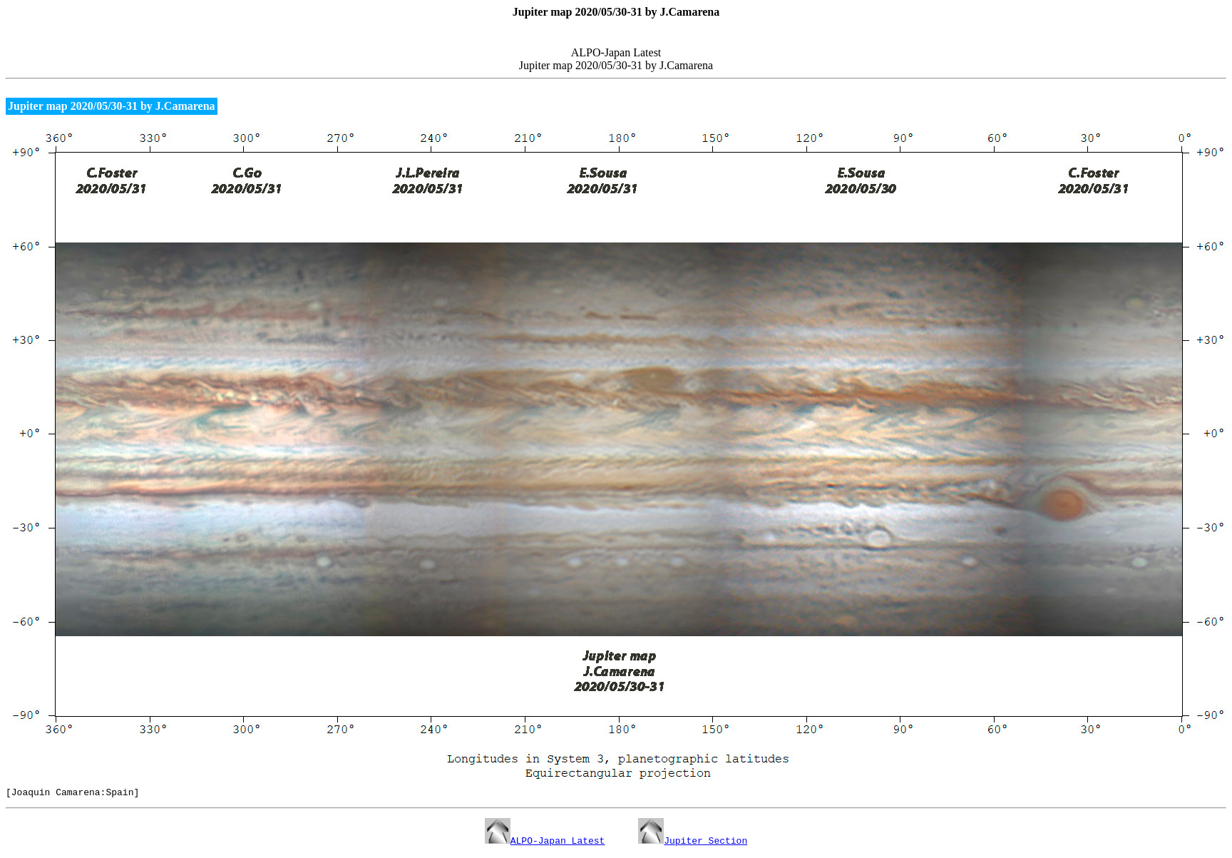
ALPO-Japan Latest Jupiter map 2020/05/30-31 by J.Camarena (616, 62)
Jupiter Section (692, 842)
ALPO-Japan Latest (545, 842)
